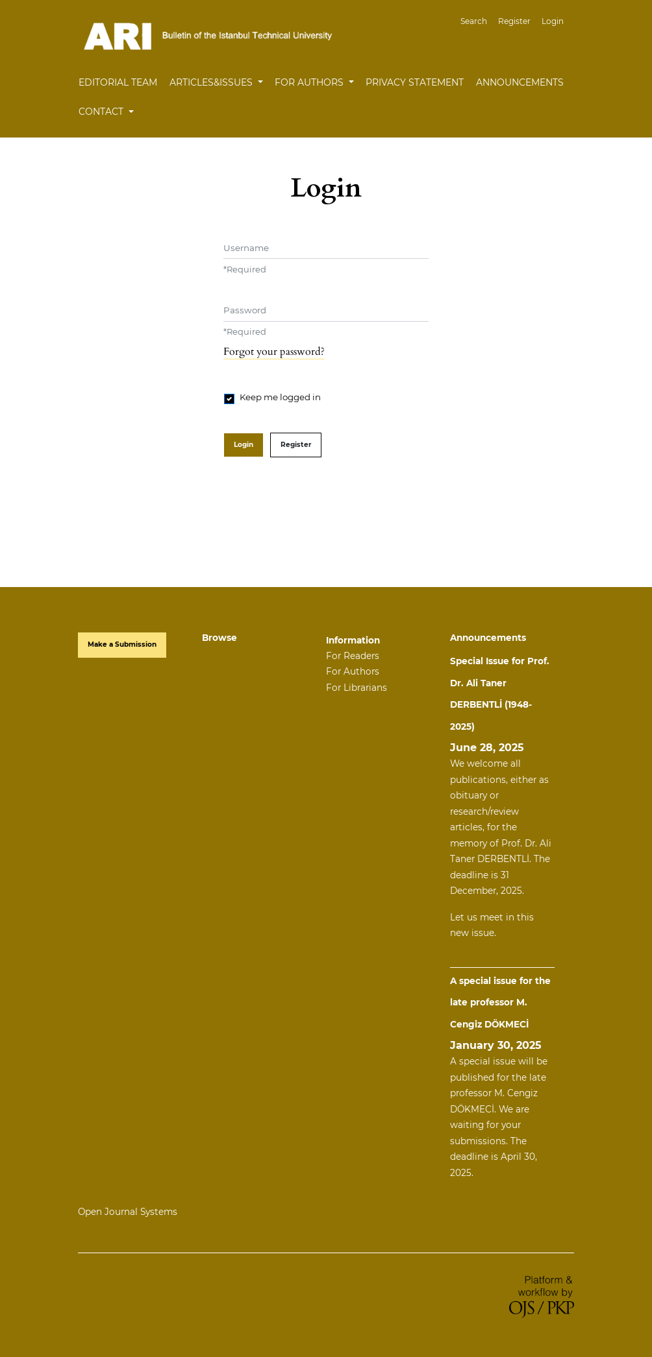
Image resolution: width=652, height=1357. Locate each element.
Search (473, 21)
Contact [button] (102, 111)
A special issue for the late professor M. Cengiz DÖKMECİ (500, 1002)
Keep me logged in (280, 397)
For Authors (352, 671)
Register (514, 21)
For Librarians (356, 687)
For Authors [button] (310, 82)
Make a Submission (122, 644)
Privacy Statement (415, 82)
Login (553, 21)
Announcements (520, 82)
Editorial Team (118, 82)
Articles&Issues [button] (212, 82)
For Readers (352, 656)
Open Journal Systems (127, 1212)
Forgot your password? (274, 351)
